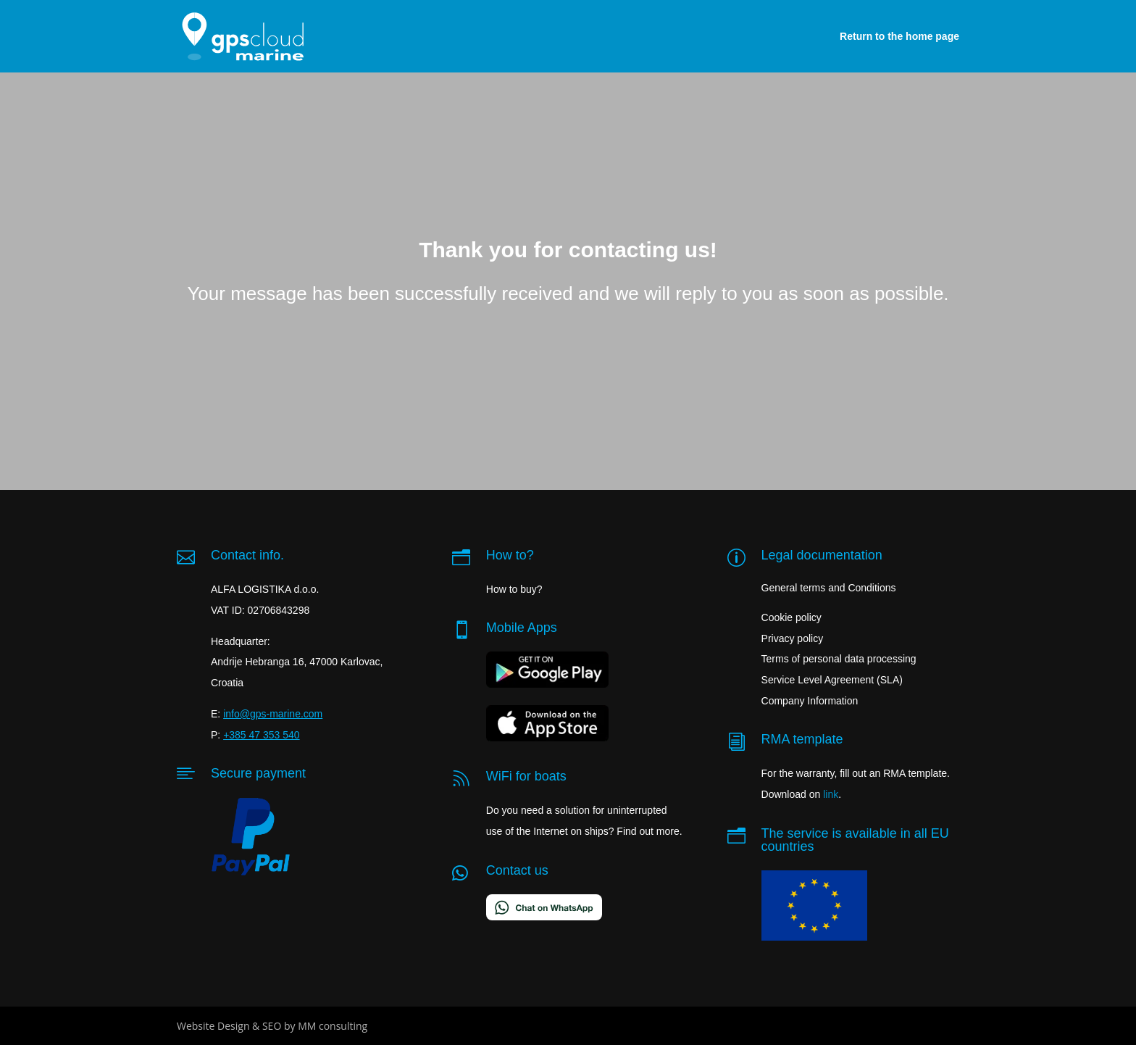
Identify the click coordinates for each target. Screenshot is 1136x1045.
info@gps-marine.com (272, 714)
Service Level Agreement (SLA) (832, 680)
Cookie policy (791, 617)
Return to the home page (899, 36)
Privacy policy (792, 638)
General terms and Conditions (828, 588)
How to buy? (514, 589)
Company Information (810, 701)
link (830, 794)
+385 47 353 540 (261, 735)
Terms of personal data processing (838, 659)
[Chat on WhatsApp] (544, 917)
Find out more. (649, 831)
